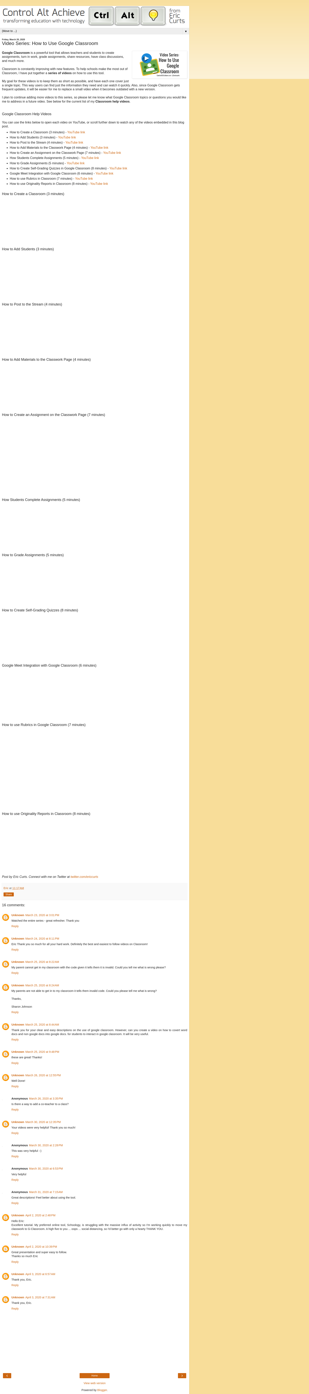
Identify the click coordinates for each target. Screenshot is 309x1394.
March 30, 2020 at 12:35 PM (43, 1122)
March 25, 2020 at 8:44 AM (42, 1024)
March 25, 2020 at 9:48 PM (42, 1051)
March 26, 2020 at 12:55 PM (43, 1075)
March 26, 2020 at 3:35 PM (46, 1098)
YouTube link (76, 132)
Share (9, 894)
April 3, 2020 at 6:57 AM (40, 1274)
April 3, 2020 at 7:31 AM (40, 1297)
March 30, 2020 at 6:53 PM (46, 1168)
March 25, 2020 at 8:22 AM (42, 961)
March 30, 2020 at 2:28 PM (46, 1145)
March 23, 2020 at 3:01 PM (42, 915)
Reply (15, 926)
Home (94, 1375)
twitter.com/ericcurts (84, 876)
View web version (95, 1383)
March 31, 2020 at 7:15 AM (46, 1192)
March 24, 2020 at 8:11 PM (42, 938)
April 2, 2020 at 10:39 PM (41, 1246)
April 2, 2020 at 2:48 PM (40, 1215)
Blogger (102, 1390)
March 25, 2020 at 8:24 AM (42, 985)
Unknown (17, 915)
